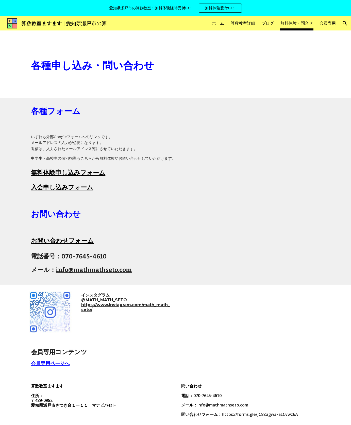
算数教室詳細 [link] (243, 23)
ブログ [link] (268, 23)
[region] (175, 8)
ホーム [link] (218, 23)
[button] (345, 23)
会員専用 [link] (328, 23)
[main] (138, 64)
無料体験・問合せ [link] (296, 23)
